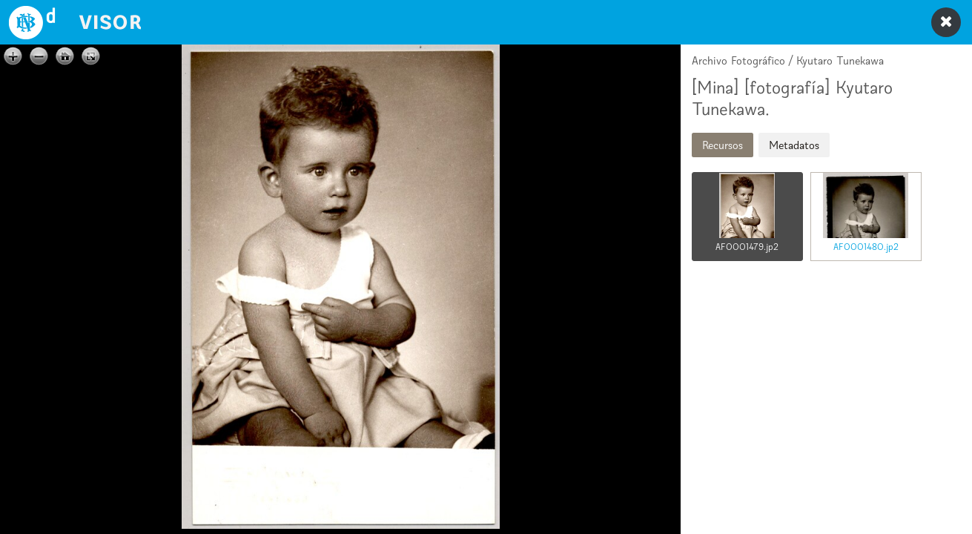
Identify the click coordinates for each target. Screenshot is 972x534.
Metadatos (794, 145)
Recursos (722, 145)
